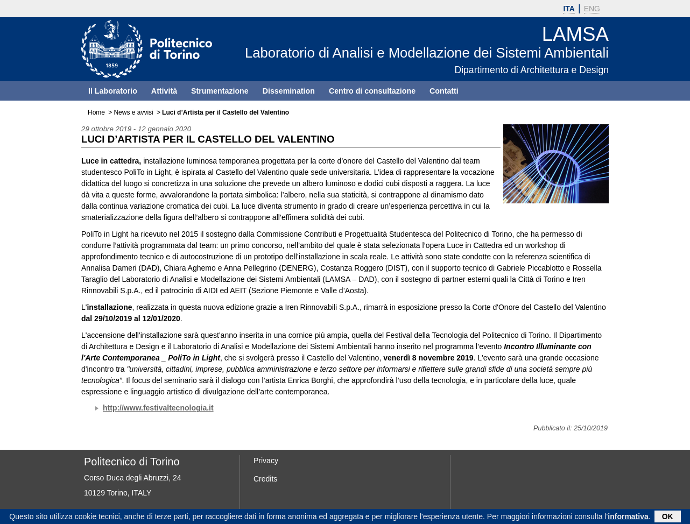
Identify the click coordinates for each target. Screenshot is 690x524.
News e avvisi (133, 112)
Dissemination (289, 91)
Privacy (266, 460)
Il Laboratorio (112, 91)
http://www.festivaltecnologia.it (158, 407)
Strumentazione (220, 91)
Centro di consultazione (372, 91)
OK (667, 517)
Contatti (444, 91)
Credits (265, 479)
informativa (628, 517)
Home (96, 112)
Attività (164, 91)
